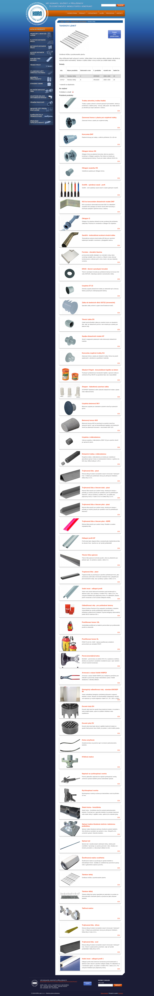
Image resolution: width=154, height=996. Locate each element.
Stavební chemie (36, 83)
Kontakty (120, 13)
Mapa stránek (104, 993)
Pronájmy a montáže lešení (38, 34)
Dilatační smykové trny (37, 90)
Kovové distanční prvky (37, 53)
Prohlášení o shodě (66, 92)
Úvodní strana (72, 13)
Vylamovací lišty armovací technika (37, 72)
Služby (101, 13)
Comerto (120, 993)
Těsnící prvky (35, 65)
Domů (62, 21)
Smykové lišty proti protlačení (38, 109)
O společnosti (92, 13)
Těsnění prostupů (37, 102)
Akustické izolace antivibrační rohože (38, 96)
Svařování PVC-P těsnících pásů (36, 115)
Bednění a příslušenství (35, 78)
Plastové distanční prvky (37, 40)
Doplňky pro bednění (35, 59)
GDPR (88, 983)
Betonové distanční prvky (38, 47)
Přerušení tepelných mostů (37, 121)
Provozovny (110, 13)
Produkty (82, 13)
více (118, 110)
